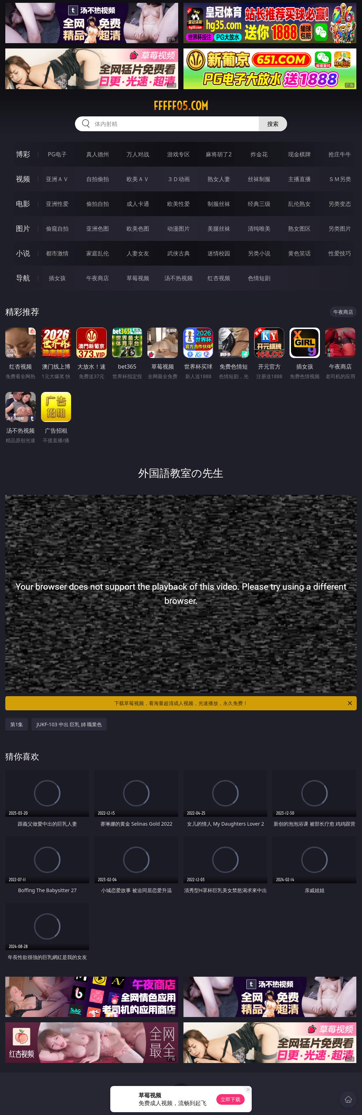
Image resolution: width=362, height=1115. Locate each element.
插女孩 (57, 278)
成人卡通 (138, 204)
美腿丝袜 (219, 228)
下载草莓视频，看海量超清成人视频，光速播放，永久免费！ (233, 703)
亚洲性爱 (57, 204)
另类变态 (339, 204)
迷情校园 (219, 253)
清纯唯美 (259, 228)
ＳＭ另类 (339, 179)
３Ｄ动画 (178, 179)
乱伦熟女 (299, 204)
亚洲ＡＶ (57, 179)
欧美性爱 (178, 204)
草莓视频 (138, 278)
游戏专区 (178, 154)
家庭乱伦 (97, 253)
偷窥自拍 (57, 228)
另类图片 (339, 228)
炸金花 (259, 154)
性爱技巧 (339, 253)
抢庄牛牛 (339, 154)
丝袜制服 (259, 179)
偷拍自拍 (97, 204)
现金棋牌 (299, 154)
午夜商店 (97, 278)
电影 (23, 203)
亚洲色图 (97, 228)
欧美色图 (138, 228)
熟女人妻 (219, 179)
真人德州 (97, 154)
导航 (23, 278)
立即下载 (230, 1099)
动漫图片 (178, 228)
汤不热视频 (178, 278)
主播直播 (299, 179)
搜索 (273, 124)
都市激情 (57, 253)
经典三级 (259, 204)
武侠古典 (178, 253)
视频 (23, 179)
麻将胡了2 (219, 154)
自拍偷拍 (97, 179)
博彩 (23, 154)
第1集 (16, 724)
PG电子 (57, 154)
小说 (23, 253)
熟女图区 (299, 228)
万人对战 (138, 154)
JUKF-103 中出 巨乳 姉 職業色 (69, 724)
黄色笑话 (299, 253)
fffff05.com (180, 106)
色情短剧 (259, 278)
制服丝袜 (219, 204)
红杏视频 (219, 278)
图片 (23, 228)
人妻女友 (138, 253)
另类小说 (259, 253)
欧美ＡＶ (138, 179)
